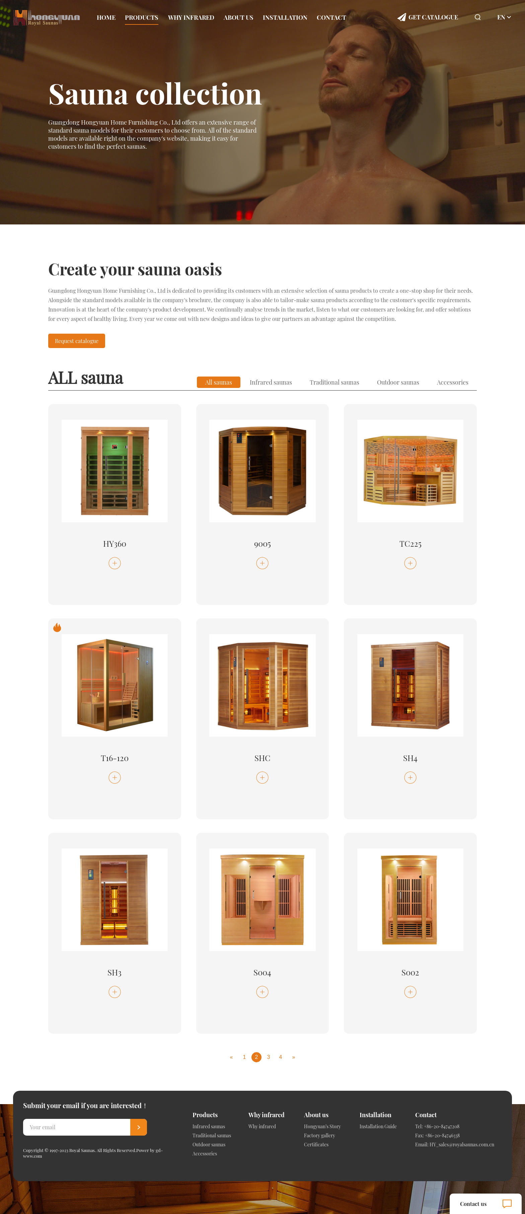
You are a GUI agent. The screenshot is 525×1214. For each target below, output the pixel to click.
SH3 (114, 972)
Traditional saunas (334, 382)
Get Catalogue (433, 17)
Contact (331, 17)
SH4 (410, 757)
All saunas (218, 382)
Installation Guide (378, 1126)
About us (238, 17)
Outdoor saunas (398, 382)
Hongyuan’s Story (322, 1126)
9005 (262, 543)
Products (141, 17)
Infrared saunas (271, 382)
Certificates (316, 1144)
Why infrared (191, 17)
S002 (410, 972)
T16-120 (115, 757)
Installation (285, 17)
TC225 (410, 543)
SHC (262, 757)
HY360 (114, 543)
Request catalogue (76, 340)
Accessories (452, 382)
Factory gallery (319, 1135)
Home (106, 17)
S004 (262, 972)
